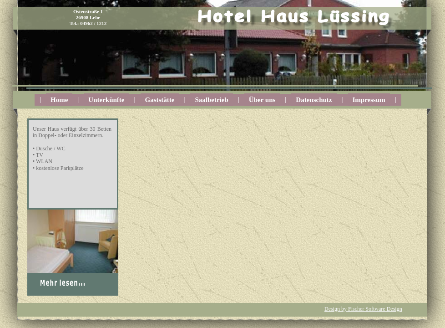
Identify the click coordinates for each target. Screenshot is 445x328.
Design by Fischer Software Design (363, 309)
